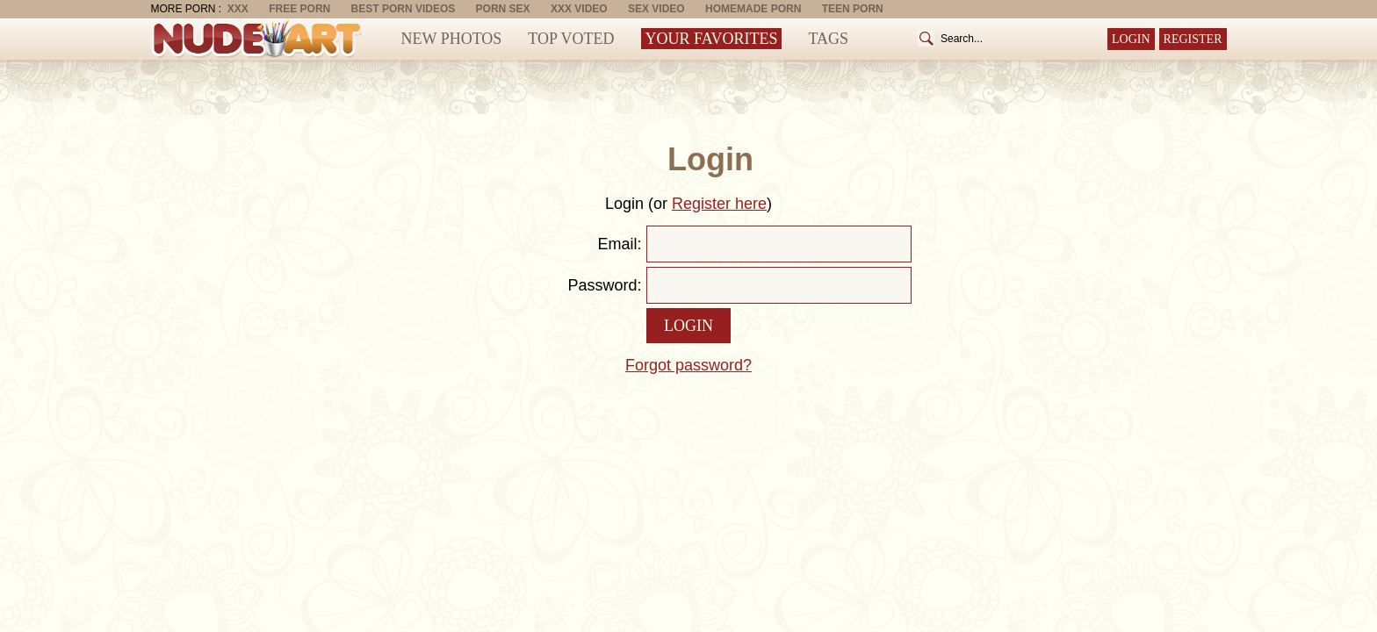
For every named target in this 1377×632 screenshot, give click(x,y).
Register (1193, 39)
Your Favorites (711, 38)
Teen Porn (852, 9)
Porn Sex (503, 9)
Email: (619, 244)
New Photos (451, 38)
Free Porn (299, 9)
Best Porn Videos (403, 9)
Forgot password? (688, 365)
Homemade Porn (753, 9)
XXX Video (579, 9)
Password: (604, 285)
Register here (719, 203)
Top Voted (571, 38)
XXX (238, 9)
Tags (828, 38)
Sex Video (656, 9)
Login (1131, 39)
